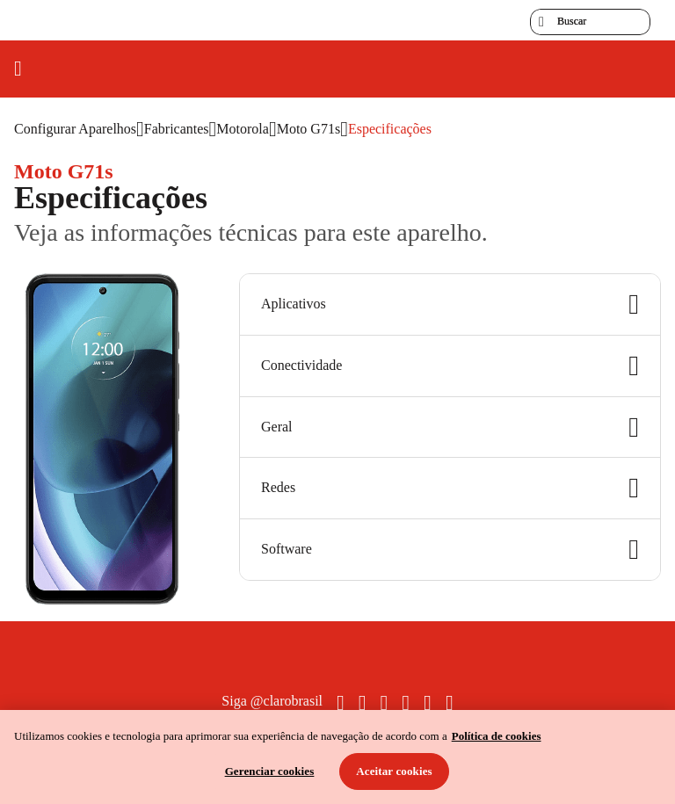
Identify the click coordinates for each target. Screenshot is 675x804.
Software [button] (450, 549)
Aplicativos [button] (450, 304)
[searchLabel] (590, 22)
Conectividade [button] (450, 366)
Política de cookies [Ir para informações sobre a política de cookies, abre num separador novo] (496, 735)
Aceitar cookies (394, 771)
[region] (337, 757)
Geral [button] (450, 427)
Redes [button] (450, 488)
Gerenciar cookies (270, 771)
